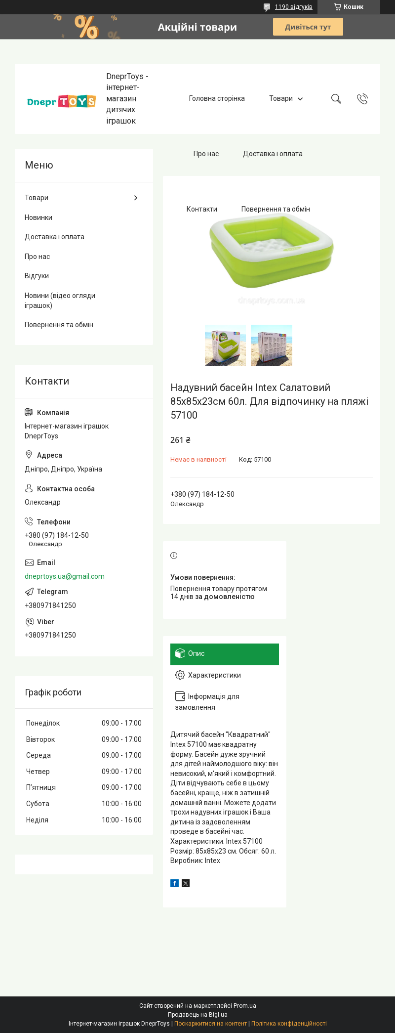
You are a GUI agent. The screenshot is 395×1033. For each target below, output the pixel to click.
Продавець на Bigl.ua (198, 1014)
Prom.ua (245, 1005)
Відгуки (37, 276)
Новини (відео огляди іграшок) (60, 300)
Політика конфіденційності (289, 1023)
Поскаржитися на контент (210, 1023)
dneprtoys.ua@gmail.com (65, 576)
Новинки (38, 217)
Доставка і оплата (273, 154)
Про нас (206, 154)
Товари (281, 98)
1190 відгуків (294, 6)
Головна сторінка (217, 98)
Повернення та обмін (275, 209)
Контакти (202, 209)
